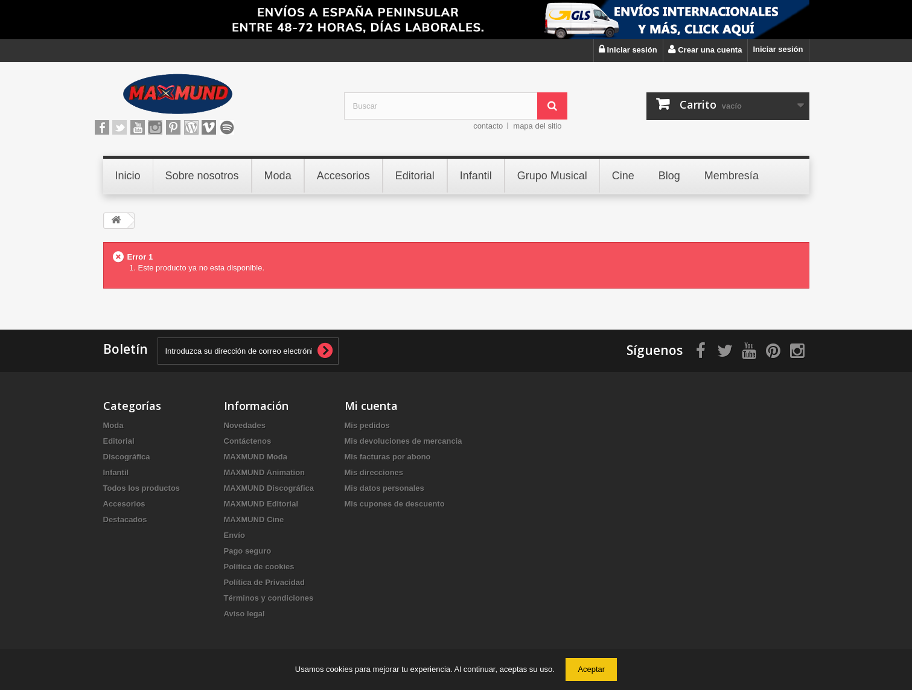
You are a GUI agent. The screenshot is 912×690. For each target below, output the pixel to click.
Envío (234, 535)
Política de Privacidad (264, 582)
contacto (488, 125)
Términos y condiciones (269, 597)
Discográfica (126, 456)
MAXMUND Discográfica (269, 488)
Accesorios (124, 503)
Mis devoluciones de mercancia (403, 441)
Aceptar (591, 669)
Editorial (119, 441)
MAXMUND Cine (254, 519)
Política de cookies (259, 566)
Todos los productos (141, 488)
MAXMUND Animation (264, 472)
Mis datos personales (384, 488)
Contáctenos (248, 441)
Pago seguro (248, 550)
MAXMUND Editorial (261, 503)
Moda (113, 425)
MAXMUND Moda (255, 456)
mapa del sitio (537, 125)
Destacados (125, 519)
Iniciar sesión (778, 49)
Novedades (245, 425)
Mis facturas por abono (388, 456)
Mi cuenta (371, 405)
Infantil (116, 472)
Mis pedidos (367, 425)
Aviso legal (244, 613)
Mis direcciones (374, 472)
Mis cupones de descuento (395, 503)
